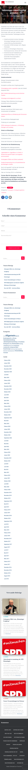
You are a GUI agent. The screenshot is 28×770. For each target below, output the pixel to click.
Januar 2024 (7, 409)
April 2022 (6, 446)
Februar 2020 (7, 489)
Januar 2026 (7, 363)
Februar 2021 (7, 475)
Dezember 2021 (7, 458)
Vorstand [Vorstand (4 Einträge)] (5, 352)
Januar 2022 (7, 455)
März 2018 (6, 530)
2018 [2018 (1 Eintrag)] (4, 336)
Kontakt (8, 744)
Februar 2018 (7, 532)
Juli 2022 (6, 440)
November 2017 (8, 538)
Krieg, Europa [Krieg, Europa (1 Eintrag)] (11, 345)
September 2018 (8, 521)
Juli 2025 (6, 374)
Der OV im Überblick (18, 733)
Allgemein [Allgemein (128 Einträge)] (10, 335)
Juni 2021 (6, 466)
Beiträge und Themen (18, 729)
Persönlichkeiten (14, 748)
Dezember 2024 (7, 386)
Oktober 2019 (7, 498)
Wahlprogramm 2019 (19, 759)
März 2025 (6, 377)
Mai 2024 (6, 397)
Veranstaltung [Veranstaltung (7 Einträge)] (19, 350)
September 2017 (8, 544)
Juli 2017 (6, 550)
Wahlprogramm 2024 (10, 763)
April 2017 (6, 555)
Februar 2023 (7, 426)
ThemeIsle (19, 766)
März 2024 (6, 403)
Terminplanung (7, 759)
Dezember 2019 (7, 492)
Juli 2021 (6, 463)
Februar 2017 (7, 561)
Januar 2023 (7, 429)
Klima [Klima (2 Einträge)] (11, 343)
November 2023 (8, 412)
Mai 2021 (6, 469)
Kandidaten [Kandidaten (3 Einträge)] (21, 341)
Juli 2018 (6, 524)
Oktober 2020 (7, 481)
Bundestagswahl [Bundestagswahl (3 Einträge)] (7, 338)
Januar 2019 (7, 512)
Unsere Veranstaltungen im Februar (12, 279)
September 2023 (8, 417)
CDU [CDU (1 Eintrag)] (12, 338)
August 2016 (7, 575)
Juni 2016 (6, 578)
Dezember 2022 (7, 432)
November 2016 (8, 570)
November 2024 (8, 389)
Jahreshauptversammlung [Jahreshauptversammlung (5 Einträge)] (10, 342)
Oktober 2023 (7, 415)
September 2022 (8, 438)
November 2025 (8, 369)
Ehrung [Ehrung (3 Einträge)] (14, 338)
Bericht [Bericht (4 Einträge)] (17, 336)
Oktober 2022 (7, 435)
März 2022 (6, 449)
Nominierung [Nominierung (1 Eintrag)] (13, 349)
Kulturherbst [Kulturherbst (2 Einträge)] (16, 345)
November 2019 (8, 495)
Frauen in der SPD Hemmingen (10, 740)
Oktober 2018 (7, 518)
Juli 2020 (6, 483)
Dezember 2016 (7, 567)
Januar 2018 (7, 535)
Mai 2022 (6, 443)
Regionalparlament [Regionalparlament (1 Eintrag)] (11, 350)
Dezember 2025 (7, 366)
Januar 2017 (7, 564)
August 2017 (7, 547)
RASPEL (21, 751)
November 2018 (8, 515)
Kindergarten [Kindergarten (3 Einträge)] (6, 343)
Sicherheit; (3, 192)
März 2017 (6, 558)
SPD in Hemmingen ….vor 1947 (10, 755)
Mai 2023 (6, 420)
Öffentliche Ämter (17, 744)
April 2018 (6, 527)
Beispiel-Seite (8, 729)
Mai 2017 (6, 553)
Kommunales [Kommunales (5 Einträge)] (15, 343)
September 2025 (8, 371)
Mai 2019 (6, 504)
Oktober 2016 (7, 573)
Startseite (22, 755)
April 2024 (6, 400)
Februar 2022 (7, 452)
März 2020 (6, 486)
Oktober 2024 (7, 391)
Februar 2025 (7, 380)
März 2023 (6, 423)
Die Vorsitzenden (7, 737)
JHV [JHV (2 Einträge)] (18, 341)
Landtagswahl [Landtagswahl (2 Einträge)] (12, 347)
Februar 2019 (7, 509)
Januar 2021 (7, 478)
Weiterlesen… (8, 633)
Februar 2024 (7, 406)
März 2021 (6, 472)
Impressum (22, 740)
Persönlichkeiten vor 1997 (11, 751)
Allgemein (10, 187)
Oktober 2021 (7, 461)
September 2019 (8, 501)
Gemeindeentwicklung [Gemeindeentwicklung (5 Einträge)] (9, 340)
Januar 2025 (7, 383)
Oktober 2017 (7, 541)
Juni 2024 (6, 394)
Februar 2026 (7, 360)
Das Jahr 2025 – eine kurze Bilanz (12, 288)
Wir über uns (20, 763)
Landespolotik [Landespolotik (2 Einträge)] (6, 347)
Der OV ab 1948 (8, 733)
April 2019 (6, 506)
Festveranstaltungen (19, 737)
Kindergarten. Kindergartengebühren (16, 190)
